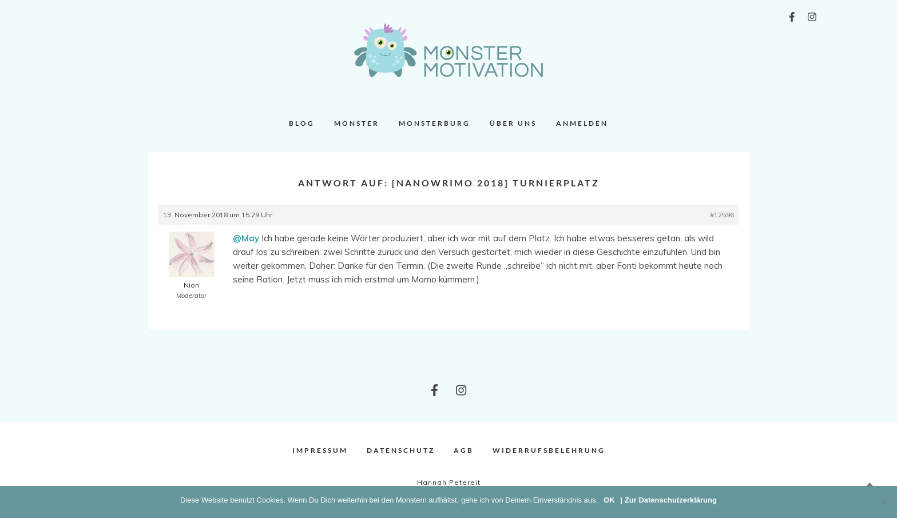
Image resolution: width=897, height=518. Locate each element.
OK (609, 500)
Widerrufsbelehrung (549, 450)
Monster (356, 123)
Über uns (513, 123)
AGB (464, 450)
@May (246, 238)
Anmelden (582, 123)
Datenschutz (401, 450)
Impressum (320, 450)
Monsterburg (434, 123)
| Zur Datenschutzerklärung (669, 500)
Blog (302, 123)
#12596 (722, 214)
